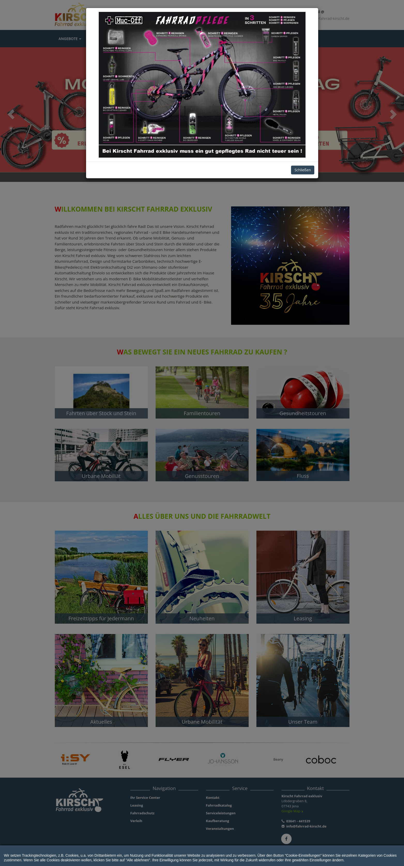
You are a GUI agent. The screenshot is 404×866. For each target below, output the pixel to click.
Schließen (302, 169)
